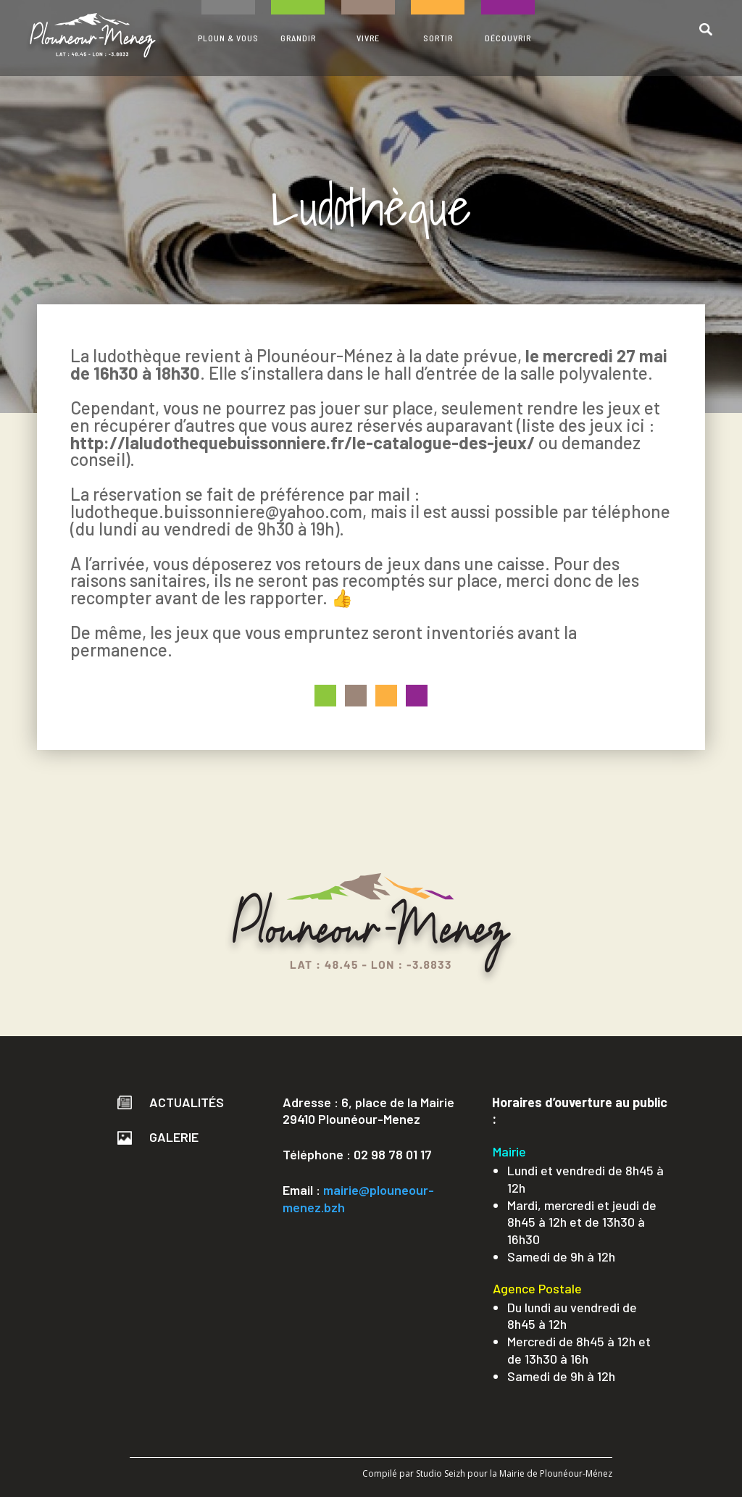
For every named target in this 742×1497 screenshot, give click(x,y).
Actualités (170, 1102)
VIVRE (368, 38)
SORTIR (438, 38)
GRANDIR (298, 38)
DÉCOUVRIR (508, 38)
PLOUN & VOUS (228, 38)
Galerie (158, 1137)
